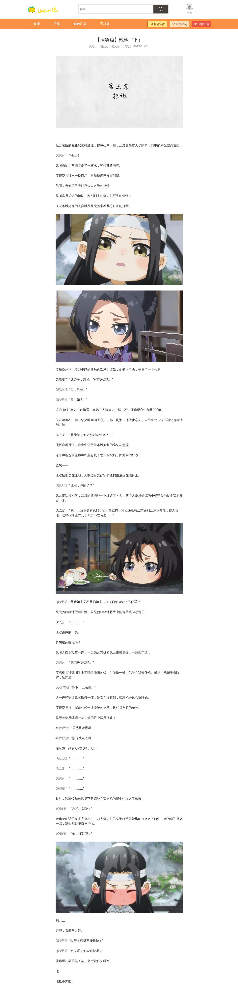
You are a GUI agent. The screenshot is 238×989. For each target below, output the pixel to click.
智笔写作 (157, 24)
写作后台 (201, 24)
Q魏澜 (60, 155)
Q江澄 (60, 768)
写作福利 (179, 24)
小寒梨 (126, 46)
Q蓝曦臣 (61, 788)
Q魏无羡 (61, 399)
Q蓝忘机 (61, 389)
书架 (189, 12)
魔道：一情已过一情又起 (104, 46)
